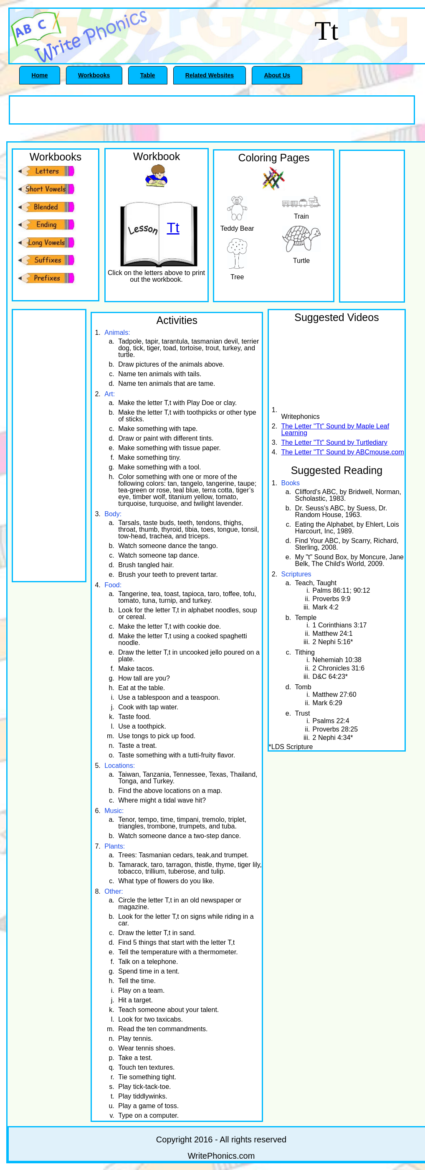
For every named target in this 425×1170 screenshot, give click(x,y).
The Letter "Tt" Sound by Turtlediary (334, 442)
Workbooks (94, 75)
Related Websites (209, 75)
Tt (173, 227)
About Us (277, 75)
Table (147, 75)
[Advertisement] (107, 109)
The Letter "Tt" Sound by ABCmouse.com (342, 452)
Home (40, 75)
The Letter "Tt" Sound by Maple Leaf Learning (335, 429)
